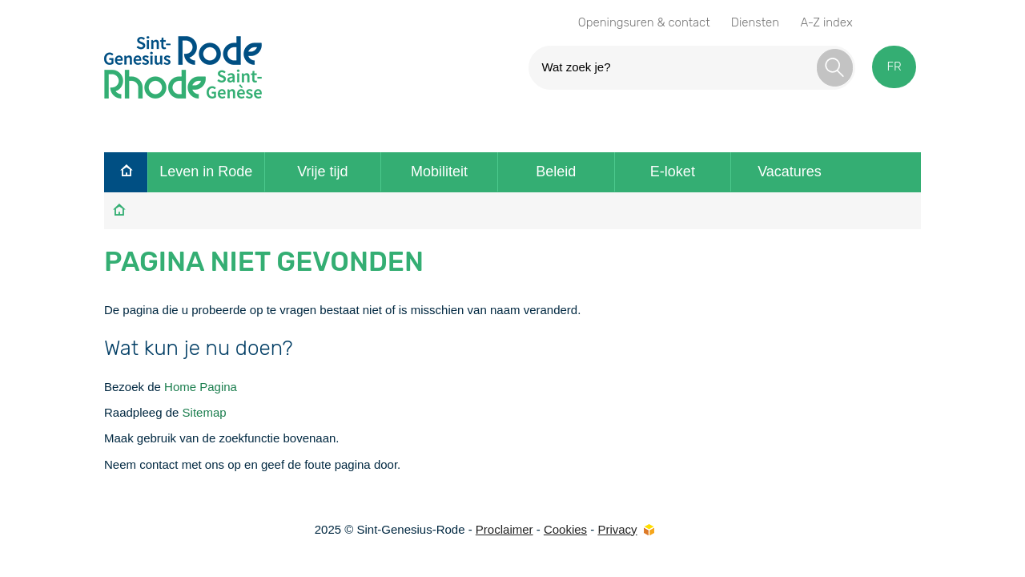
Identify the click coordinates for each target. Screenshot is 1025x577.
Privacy (617, 529)
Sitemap (205, 412)
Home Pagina (200, 386)
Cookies (565, 529)
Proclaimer (504, 529)
